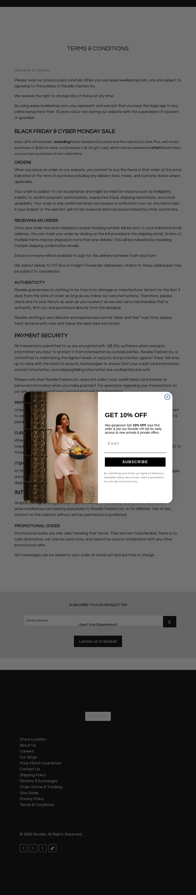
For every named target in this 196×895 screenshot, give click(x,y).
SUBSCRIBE (135, 462)
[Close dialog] (167, 397)
